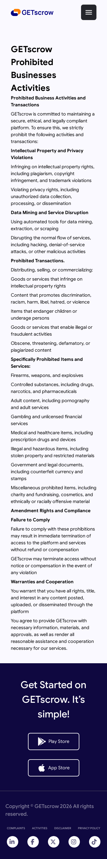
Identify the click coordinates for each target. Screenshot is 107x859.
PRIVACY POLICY (89, 828)
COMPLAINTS (16, 828)
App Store (53, 768)
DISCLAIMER (62, 828)
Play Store (53, 741)
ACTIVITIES (39, 828)
